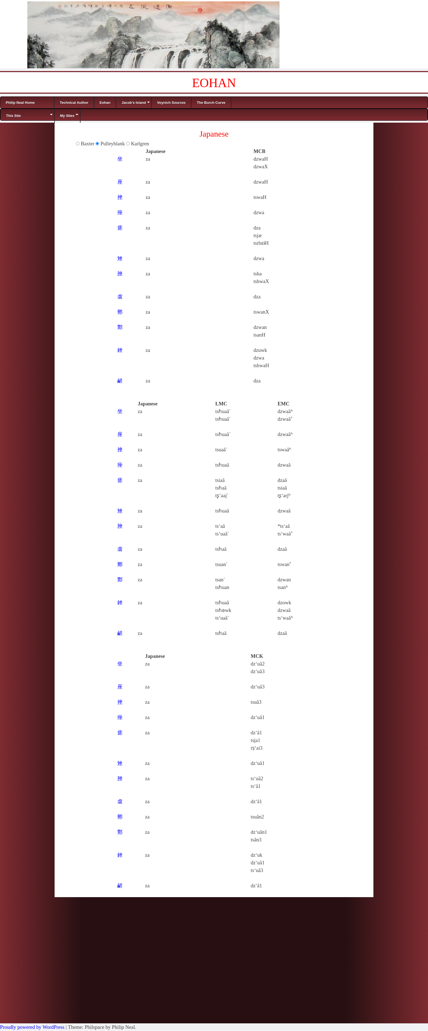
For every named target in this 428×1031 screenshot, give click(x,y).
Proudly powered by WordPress (32, 1027)
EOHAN (214, 83)
